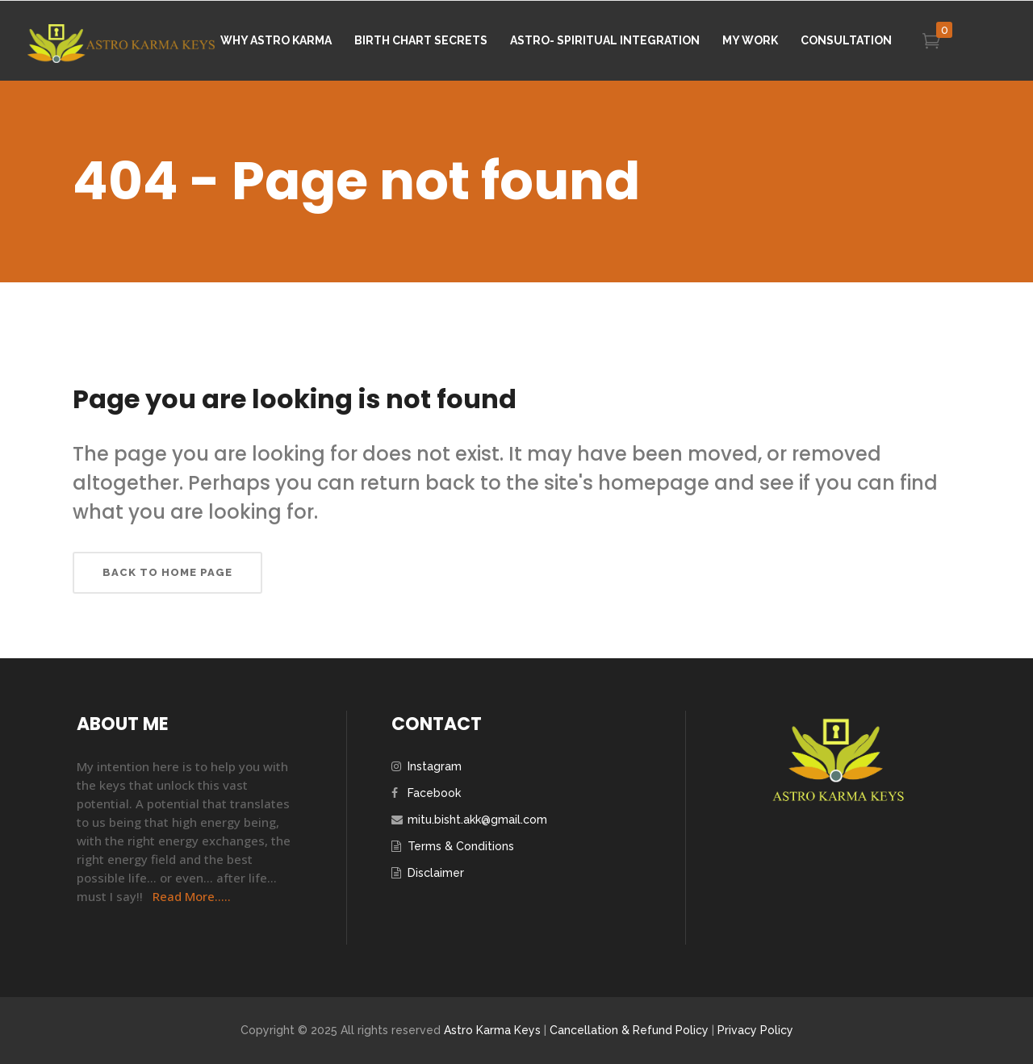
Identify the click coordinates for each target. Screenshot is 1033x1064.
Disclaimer (436, 872)
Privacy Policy (755, 1030)
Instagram (435, 766)
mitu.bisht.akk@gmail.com (477, 819)
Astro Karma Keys (492, 1030)
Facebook (434, 793)
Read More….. (192, 896)
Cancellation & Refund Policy (629, 1030)
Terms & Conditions (461, 846)
